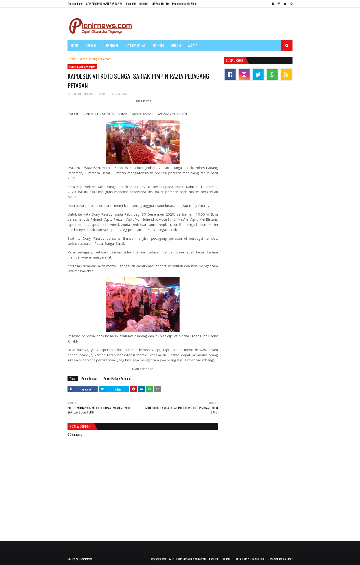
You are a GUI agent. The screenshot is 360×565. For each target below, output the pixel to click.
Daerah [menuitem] (90, 45)
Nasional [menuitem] (112, 45)
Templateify (85, 559)
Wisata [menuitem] (192, 45)
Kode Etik (131, 4)
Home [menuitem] (74, 45)
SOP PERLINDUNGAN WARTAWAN (104, 4)
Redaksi (143, 4)
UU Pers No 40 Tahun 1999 (249, 559)
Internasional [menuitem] (136, 45)
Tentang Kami (75, 4)
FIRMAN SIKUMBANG (83, 94)
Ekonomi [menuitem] (158, 45)
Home (72, 59)
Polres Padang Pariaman (94, 59)
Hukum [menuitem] (176, 45)
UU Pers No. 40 (160, 4)
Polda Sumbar (89, 378)
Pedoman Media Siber (184, 4)
